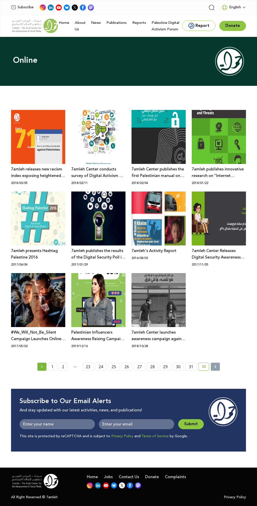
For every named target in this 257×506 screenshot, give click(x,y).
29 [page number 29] (165, 366)
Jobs (108, 477)
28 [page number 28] (152, 366)
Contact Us (129, 477)
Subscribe (22, 7)
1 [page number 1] (52, 366)
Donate (152, 477)
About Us (80, 26)
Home (64, 23)
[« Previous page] (41, 367)
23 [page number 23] (88, 366)
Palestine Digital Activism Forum (165, 26)
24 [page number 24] (101, 366)
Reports (139, 23)
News (96, 23)
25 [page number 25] (113, 366)
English (231, 8)
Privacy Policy (122, 436)
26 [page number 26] (126, 366)
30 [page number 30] (178, 366)
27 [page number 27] (139, 366)
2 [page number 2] (63, 366)
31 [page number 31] (191, 366)
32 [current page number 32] (205, 367)
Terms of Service (155, 436)
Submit (191, 424)
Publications (116, 23)
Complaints (175, 477)
